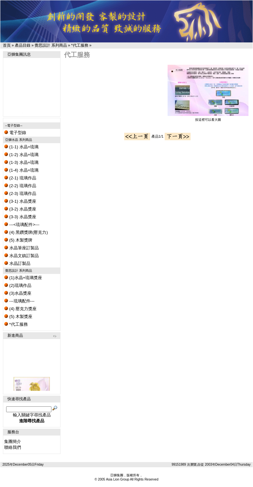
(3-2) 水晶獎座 (20, 209)
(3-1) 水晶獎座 (20, 201)
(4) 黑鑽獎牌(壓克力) (26, 232)
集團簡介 (12, 441)
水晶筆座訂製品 (21, 247)
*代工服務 (79, 45)
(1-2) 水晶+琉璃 (21, 154)
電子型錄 (15, 132)
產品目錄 (22, 45)
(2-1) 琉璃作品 (20, 178)
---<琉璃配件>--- (21, 224)
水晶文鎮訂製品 (21, 255)
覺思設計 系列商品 (51, 45)
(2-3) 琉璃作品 (20, 193)
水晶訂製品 (17, 263)
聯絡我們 (12, 447)
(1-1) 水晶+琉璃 (21, 146)
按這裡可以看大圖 (208, 118)
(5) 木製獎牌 (18, 240)
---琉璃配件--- (19, 301)
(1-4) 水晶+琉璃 (21, 170)
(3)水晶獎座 (17, 293)
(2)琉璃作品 (17, 285)
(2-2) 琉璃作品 (20, 185)
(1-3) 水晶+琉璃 (21, 162)
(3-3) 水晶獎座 (20, 216)
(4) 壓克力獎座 (20, 308)
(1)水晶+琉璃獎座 (23, 277)
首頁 (7, 45)
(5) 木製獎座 (18, 316)
